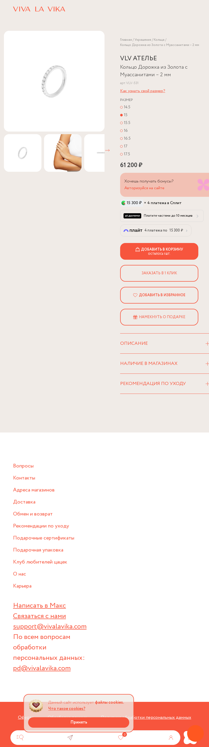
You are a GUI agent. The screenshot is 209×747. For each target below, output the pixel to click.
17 (125, 146)
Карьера (22, 586)
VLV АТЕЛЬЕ (138, 58)
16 (126, 131)
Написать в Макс (39, 606)
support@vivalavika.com (50, 626)
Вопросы (23, 466)
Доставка (24, 502)
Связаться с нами (39, 616)
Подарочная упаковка (38, 550)
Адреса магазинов (34, 490)
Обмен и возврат (33, 514)
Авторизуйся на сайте (144, 188)
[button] (107, 150)
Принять (78, 722)
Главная (126, 39)
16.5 (127, 138)
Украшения (142, 39)
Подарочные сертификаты (43, 538)
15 (125, 115)
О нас (19, 574)
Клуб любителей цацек (40, 562)
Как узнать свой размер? (142, 91)
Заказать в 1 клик (159, 273)
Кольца (159, 39)
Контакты (24, 478)
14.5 (127, 107)
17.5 (127, 154)
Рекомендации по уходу (41, 526)
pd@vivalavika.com (42, 668)
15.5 (127, 123)
